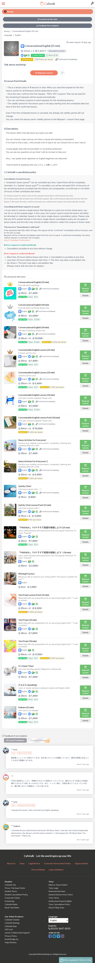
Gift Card (9, 929)
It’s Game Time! (26, 666)
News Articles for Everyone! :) (33, 461)
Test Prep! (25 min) (27, 620)
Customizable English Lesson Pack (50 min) (39, 417)
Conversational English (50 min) (33, 305)
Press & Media (38, 869)
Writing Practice (26, 573)
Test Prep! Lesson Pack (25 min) (33, 595)
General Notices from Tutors (60, 894)
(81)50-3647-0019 (60, 928)
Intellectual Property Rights (60, 901)
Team (21, 863)
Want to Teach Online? (58, 885)
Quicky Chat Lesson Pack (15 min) (34, 505)
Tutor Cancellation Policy (59, 904)
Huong (7, 31)
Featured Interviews (56, 891)
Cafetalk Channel (12, 919)
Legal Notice (34, 863)
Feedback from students (47, 26)
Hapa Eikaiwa (10, 942)
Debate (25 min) (26, 707)
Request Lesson (44, 73)
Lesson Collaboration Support (17, 932)
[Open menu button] (3, 3)
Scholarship (9, 901)
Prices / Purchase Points (15, 888)
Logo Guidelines (56, 869)
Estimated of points (57, 51)
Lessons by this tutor (47, 19)
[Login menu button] (92, 3)
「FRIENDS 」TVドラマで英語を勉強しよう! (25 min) (44, 527)
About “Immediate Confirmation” (17, 240)
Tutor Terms (53, 898)
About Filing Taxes (56, 907)
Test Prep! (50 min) (27, 641)
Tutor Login (53, 888)
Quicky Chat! (24, 486)
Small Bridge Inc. (12, 939)
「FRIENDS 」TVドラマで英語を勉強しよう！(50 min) (44, 552)
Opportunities (81, 863)
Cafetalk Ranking (12, 923)
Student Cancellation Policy (16, 894)
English (18, 35)
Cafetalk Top (10, 885)
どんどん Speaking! (27, 685)
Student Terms (11, 891)
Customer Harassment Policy (57, 863)
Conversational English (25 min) (33, 282)
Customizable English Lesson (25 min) (36, 350)
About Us (11, 863)
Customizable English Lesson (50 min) (36, 395)
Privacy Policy (11, 936)
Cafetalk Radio (11, 904)
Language (8, 35)
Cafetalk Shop (11, 926)
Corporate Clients (12, 898)
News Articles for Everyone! (32, 440)
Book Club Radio (12, 907)
